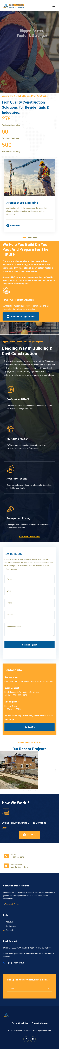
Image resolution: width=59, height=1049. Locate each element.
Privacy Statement (40, 1023)
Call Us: (13, 854)
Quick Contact (11, 688)
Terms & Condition (19, 1023)
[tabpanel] (29, 196)
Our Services (11, 926)
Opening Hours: (16, 864)
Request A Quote (12, 904)
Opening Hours (11, 701)
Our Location (11, 677)
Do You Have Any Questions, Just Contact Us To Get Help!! (28, 717)
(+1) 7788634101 (13, 962)
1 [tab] (24, 237)
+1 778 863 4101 (17, 857)
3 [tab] (35, 237)
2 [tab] (29, 237)
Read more (13, 225)
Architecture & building (22, 202)
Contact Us (29, 727)
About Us (9, 922)
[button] (3, 770)
